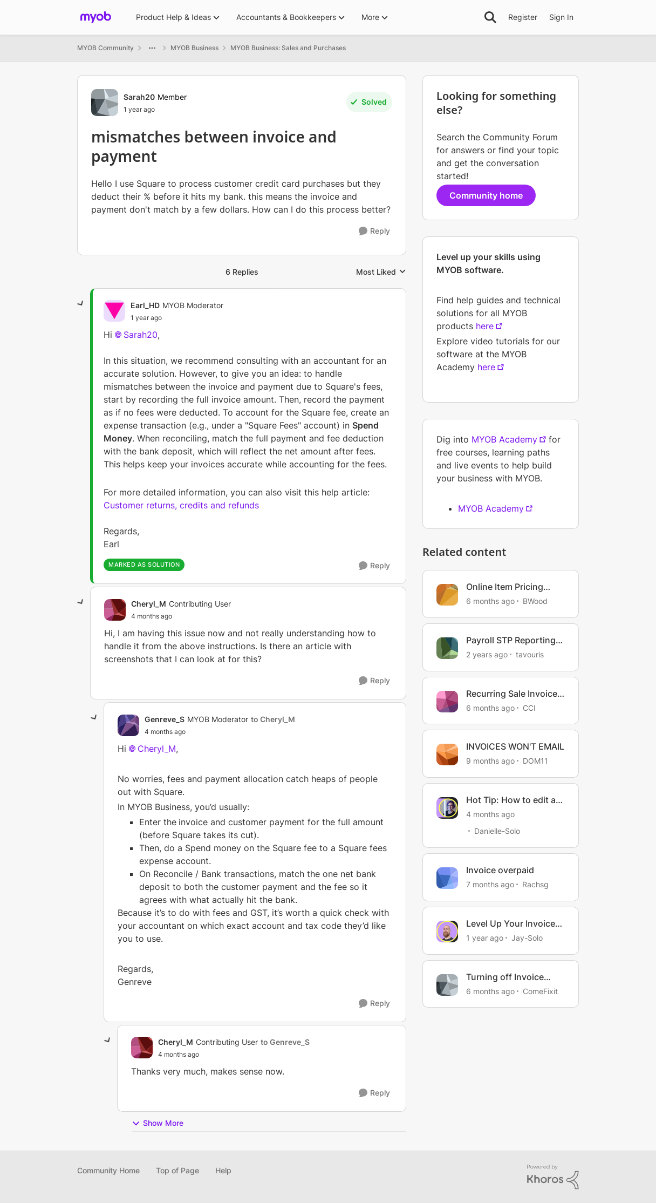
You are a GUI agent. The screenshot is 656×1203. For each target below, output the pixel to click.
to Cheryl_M (273, 719)
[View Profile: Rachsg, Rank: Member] (447, 878)
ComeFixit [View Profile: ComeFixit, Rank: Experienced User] (540, 990)
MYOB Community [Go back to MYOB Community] (105, 48)
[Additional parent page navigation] (152, 48)
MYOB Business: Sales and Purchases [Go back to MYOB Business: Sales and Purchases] (288, 48)
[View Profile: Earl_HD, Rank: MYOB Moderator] (114, 311)
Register (522, 17)
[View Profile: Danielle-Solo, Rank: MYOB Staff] (447, 808)
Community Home (108, 1170)
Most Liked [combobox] (381, 272)
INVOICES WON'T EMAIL (515, 746)
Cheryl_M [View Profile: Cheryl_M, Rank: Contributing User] (148, 603)
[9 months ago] (490, 760)
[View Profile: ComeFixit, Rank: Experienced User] (447, 985)
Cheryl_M (157, 748)
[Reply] (374, 231)
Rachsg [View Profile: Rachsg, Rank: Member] (535, 884)
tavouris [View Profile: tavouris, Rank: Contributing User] (530, 654)
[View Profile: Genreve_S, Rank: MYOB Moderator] (128, 725)
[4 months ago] (490, 814)
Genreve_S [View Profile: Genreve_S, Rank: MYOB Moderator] (164, 719)
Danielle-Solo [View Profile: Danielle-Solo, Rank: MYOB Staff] (497, 830)
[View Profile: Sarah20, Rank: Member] (104, 102)
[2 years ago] (487, 654)
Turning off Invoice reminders (505, 977)
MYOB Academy (504, 439)
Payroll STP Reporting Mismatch (511, 640)
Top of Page (177, 1170)
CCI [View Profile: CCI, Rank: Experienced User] (529, 707)
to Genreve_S (285, 1041)
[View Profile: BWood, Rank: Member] (447, 595)
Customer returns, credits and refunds (181, 505)
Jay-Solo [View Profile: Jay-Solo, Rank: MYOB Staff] (527, 937)
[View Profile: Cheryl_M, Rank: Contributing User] (115, 610)
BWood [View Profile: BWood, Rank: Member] (535, 601)
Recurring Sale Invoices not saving (514, 693)
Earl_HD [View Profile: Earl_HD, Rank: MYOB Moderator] (145, 305)
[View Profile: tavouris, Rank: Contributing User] (447, 648)
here (485, 326)
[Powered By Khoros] (553, 1177)
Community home (486, 195)
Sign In (561, 17)
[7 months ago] (490, 884)
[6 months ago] (490, 601)
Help (223, 1170)
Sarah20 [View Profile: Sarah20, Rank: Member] (139, 96)
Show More (157, 1123)
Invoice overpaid (500, 870)
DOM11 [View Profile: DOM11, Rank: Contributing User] (535, 760)
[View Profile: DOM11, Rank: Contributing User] (447, 754)
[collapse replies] (80, 303)
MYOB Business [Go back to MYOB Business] (194, 48)
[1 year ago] (484, 937)
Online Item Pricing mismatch (504, 587)
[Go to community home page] (95, 17)
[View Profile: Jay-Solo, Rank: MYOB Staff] (447, 931)
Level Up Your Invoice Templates (510, 923)
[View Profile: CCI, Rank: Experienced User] (447, 701)
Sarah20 (141, 334)
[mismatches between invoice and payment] (146, 318)
